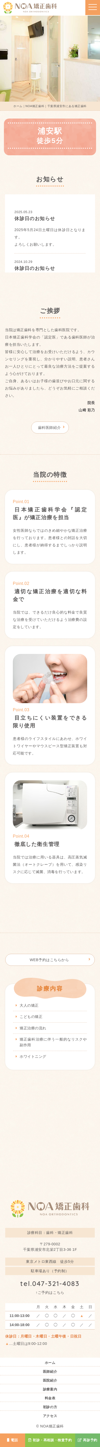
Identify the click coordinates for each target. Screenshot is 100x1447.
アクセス (50, 1416)
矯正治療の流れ (33, 1028)
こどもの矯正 (31, 1017)
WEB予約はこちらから (49, 960)
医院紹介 (50, 1381)
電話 (12, 1440)
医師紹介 (50, 1372)
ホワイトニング (33, 1056)
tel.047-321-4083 (49, 1283)
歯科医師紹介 (49, 427)
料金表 (50, 1398)
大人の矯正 (29, 1005)
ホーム (50, 1363)
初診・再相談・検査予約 (50, 1440)
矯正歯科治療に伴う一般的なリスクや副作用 (53, 1042)
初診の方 (50, 1407)
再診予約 (87, 1440)
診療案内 (50, 1390)
